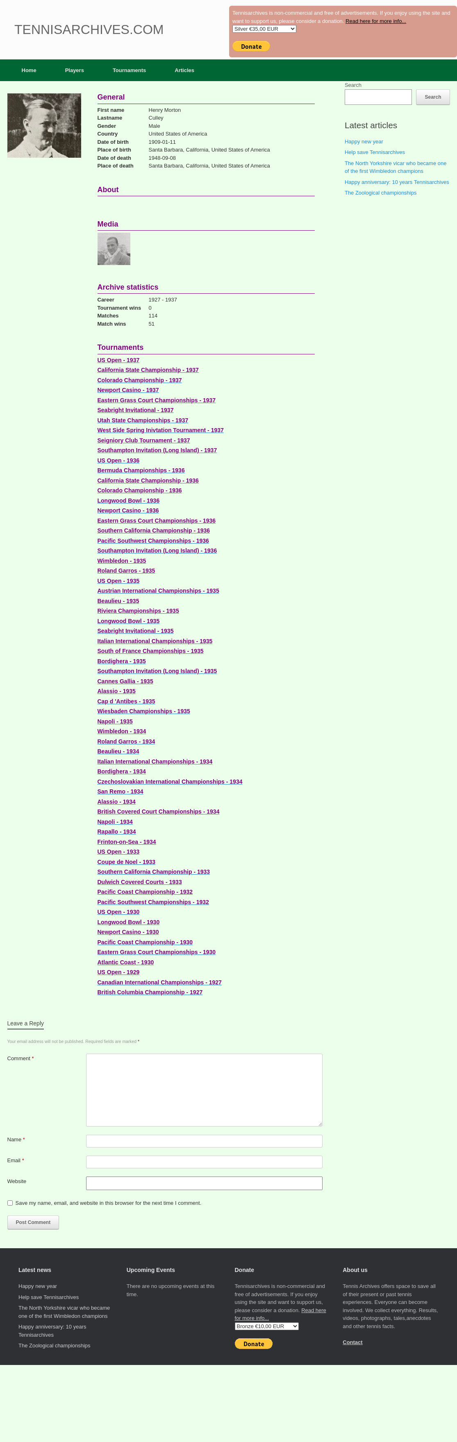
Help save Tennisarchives (375, 152)
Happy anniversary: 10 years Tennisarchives (397, 182)
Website (17, 1181)
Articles (184, 70)
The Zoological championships (381, 193)
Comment (20, 1058)
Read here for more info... (376, 21)
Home (29, 70)
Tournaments (129, 70)
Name (16, 1139)
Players (74, 70)
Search (353, 85)
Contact (352, 1342)
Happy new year (364, 141)
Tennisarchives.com (89, 29)
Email (15, 1160)
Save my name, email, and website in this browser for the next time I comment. (109, 1203)
